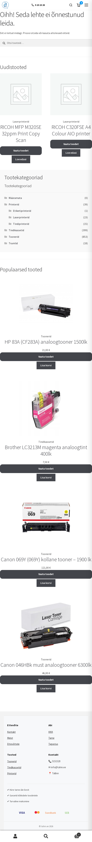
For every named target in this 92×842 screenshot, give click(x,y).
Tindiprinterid (21, 223)
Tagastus (53, 744)
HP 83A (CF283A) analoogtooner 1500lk (46, 341)
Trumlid (13, 243)
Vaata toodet (21, 150)
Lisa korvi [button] (46, 365)
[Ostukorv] (78, 5)
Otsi (46, 836)
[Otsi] (70, 5)
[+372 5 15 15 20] (38, 5)
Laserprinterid (21, 217)
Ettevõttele (13, 744)
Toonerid (14, 236)
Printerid (14, 204)
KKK (50, 732)
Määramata (15, 198)
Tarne (51, 738)
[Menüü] (86, 5)
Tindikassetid (16, 230)
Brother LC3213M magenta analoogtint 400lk (46, 450)
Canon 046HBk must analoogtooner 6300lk (46, 665)
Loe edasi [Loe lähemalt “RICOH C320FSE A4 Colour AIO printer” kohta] (71, 152)
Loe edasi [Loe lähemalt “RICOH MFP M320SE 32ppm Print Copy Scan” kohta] (20, 159)
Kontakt (11, 732)
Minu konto (15, 836)
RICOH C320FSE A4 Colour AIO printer (71, 130)
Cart (71, 834)
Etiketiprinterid (22, 210)
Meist (10, 738)
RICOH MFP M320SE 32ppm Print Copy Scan (20, 133)
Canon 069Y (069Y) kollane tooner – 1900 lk (46, 559)
